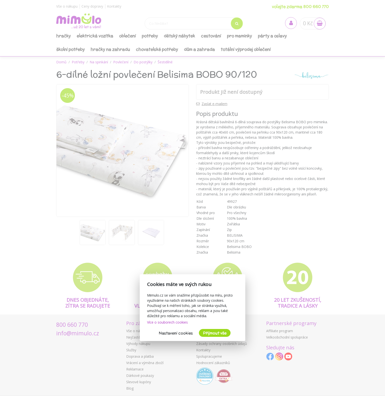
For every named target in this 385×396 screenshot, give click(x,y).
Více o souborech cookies (167, 322)
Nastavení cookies (176, 333)
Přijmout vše (214, 333)
